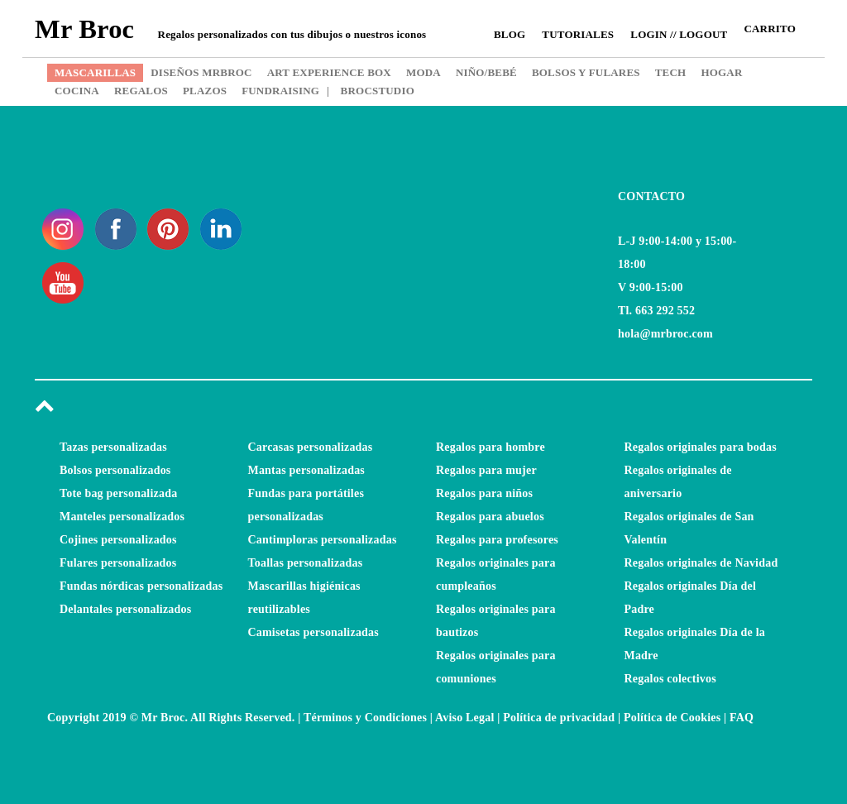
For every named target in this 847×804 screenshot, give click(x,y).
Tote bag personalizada (118, 493)
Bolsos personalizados (115, 470)
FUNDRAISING (280, 90)
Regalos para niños (484, 493)
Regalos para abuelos (490, 516)
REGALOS (141, 90)
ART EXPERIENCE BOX (329, 72)
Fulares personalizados (118, 563)
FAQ (742, 717)
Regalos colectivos (670, 678)
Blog (509, 34)
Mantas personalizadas (307, 470)
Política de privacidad (559, 717)
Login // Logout (678, 34)
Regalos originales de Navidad (701, 563)
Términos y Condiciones (365, 717)
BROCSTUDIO (370, 90)
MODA (423, 72)
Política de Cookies (672, 717)
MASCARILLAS (95, 72)
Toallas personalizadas (305, 563)
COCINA (77, 90)
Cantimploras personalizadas (322, 540)
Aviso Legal (465, 717)
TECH (671, 72)
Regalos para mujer (486, 470)
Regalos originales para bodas (700, 447)
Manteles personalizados (122, 516)
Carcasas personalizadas (310, 447)
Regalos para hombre (490, 447)
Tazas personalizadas (113, 447)
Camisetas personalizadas (313, 632)
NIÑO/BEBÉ (486, 72)
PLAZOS (205, 90)
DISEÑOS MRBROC (201, 72)
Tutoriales (578, 34)
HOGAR (721, 72)
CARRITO (770, 28)
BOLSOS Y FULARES (586, 72)
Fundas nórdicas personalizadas (141, 586)
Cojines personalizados (118, 540)
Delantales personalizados (125, 609)
